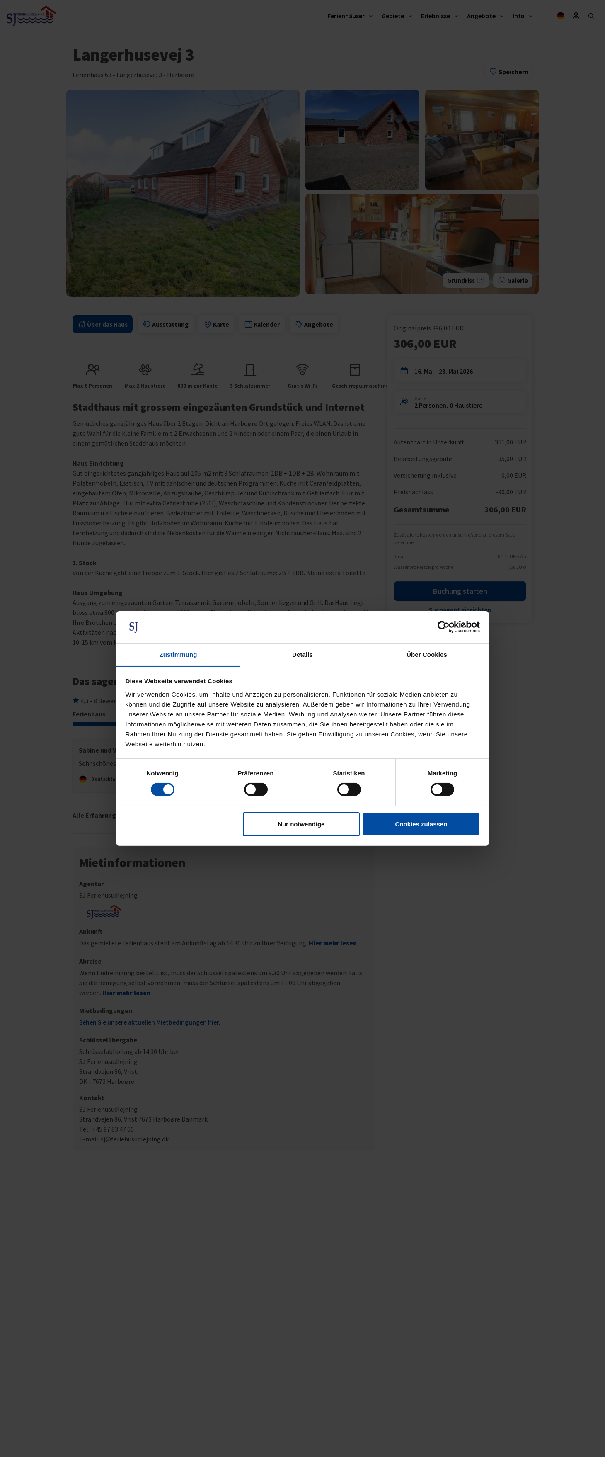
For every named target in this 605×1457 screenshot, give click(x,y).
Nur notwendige (301, 824)
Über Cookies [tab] (427, 654)
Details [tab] (302, 654)
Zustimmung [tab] (178, 654)
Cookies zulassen (421, 824)
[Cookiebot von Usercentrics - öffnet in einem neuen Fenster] (443, 627)
